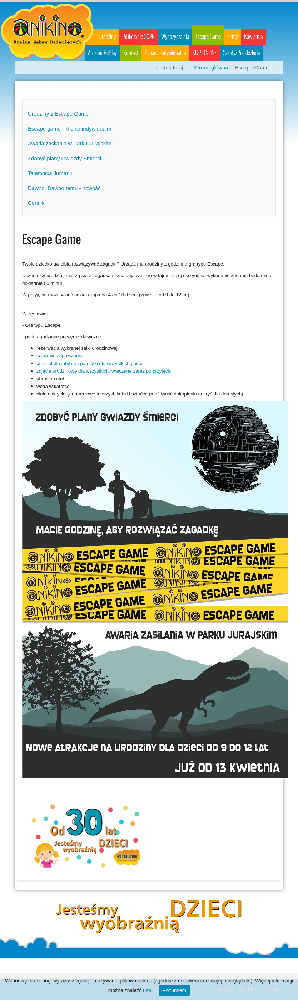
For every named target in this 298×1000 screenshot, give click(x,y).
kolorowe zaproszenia (59, 355)
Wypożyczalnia (175, 37)
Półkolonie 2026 (138, 37)
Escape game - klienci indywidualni (69, 129)
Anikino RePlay (102, 53)
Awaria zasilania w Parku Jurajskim (69, 143)
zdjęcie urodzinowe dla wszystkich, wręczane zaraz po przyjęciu (104, 371)
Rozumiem (174, 990)
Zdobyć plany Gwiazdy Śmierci (64, 158)
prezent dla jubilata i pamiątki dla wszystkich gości (89, 363)
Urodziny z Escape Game (58, 114)
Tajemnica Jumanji (50, 173)
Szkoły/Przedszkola (241, 53)
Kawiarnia (253, 37)
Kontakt (130, 53)
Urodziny (107, 37)
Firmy (232, 37)
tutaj (147, 990)
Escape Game (208, 37)
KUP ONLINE (204, 53)
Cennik (36, 203)
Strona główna (211, 67)
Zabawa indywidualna (165, 53)
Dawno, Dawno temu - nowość (64, 188)
